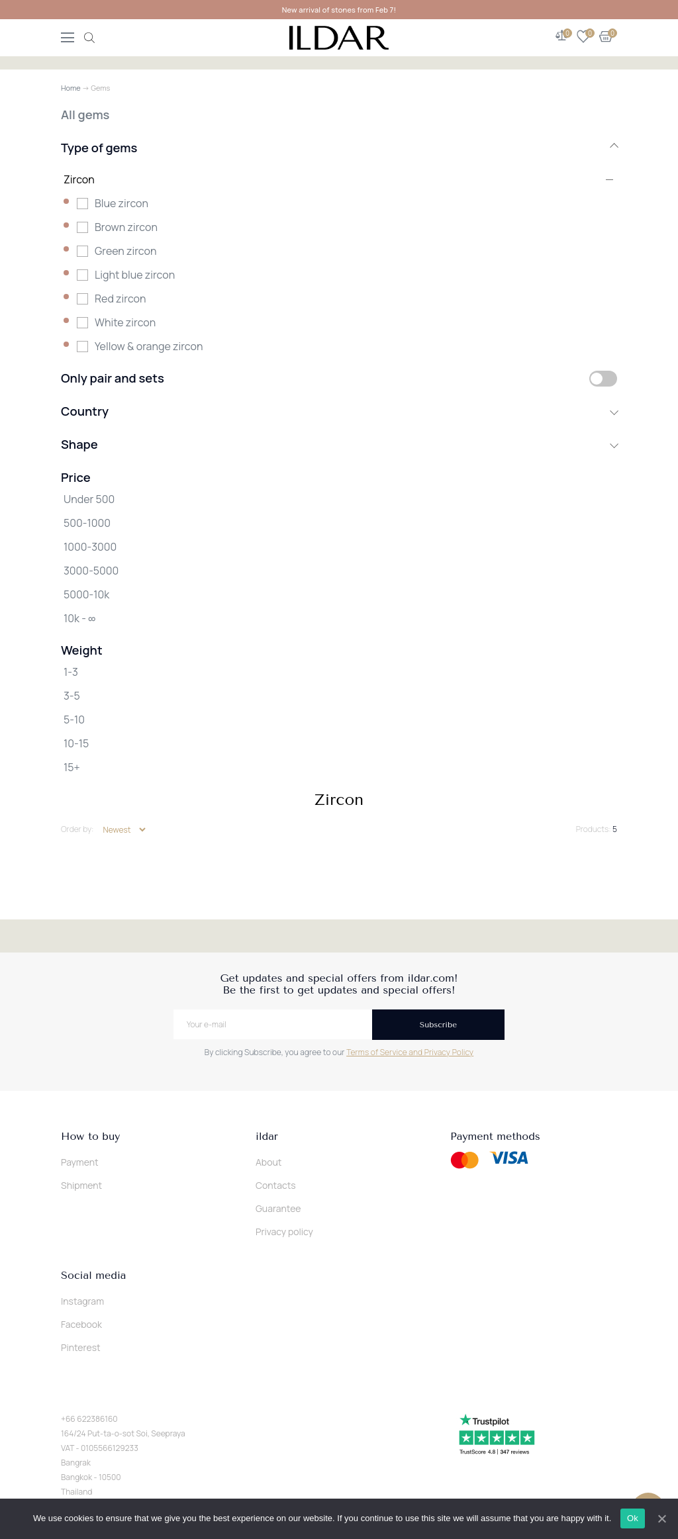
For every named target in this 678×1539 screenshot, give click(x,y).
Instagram (82, 1301)
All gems (85, 114)
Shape (339, 444)
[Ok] (661, 1518)
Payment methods (495, 1137)
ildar (267, 1137)
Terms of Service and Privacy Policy (409, 1052)
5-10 (74, 719)
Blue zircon (121, 203)
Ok (632, 1518)
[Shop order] (124, 829)
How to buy (90, 1137)
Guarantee (278, 1208)
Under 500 (89, 499)
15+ (72, 767)
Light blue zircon (135, 274)
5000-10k (86, 594)
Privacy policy (284, 1231)
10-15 (76, 743)
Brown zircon (126, 227)
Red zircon (120, 298)
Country (339, 411)
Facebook (81, 1324)
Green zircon (125, 251)
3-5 (72, 695)
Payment (80, 1162)
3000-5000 (91, 570)
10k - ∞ (79, 618)
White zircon (125, 322)
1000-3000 (90, 546)
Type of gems (339, 147)
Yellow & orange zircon (149, 346)
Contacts (276, 1185)
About (268, 1162)
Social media (93, 1276)
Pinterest (81, 1347)
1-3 (71, 672)
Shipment (81, 1185)
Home (71, 88)
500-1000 (87, 523)
